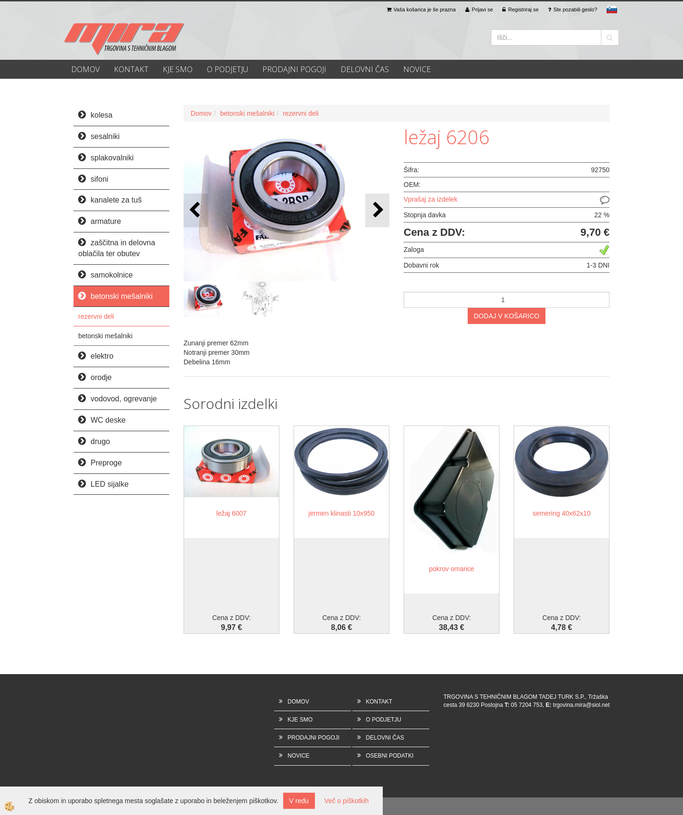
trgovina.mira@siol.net (581, 705)
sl (612, 9)
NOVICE (417, 69)
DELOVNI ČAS (365, 69)
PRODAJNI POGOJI (294, 69)
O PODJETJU (227, 69)
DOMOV (85, 69)
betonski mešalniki (105, 336)
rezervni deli (96, 316)
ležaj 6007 (231, 513)
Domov (201, 113)
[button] (377, 210)
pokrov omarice (451, 569)
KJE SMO (178, 69)
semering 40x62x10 (562, 513)
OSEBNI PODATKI (389, 755)
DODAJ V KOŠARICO (506, 316)
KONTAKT (131, 69)
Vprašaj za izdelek (431, 199)
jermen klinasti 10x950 (341, 513)
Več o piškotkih (346, 801)
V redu (299, 801)
